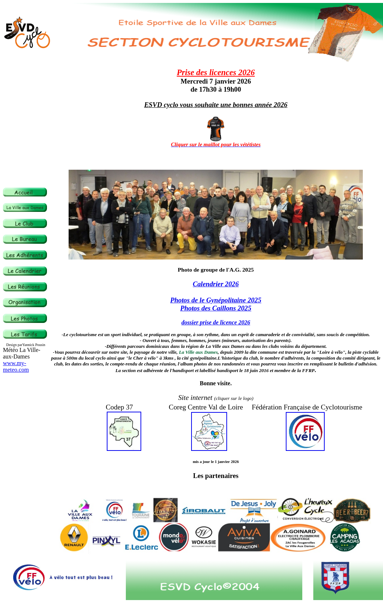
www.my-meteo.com (16, 366)
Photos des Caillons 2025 (215, 308)
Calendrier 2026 (216, 284)
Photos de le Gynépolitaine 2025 (215, 300)
